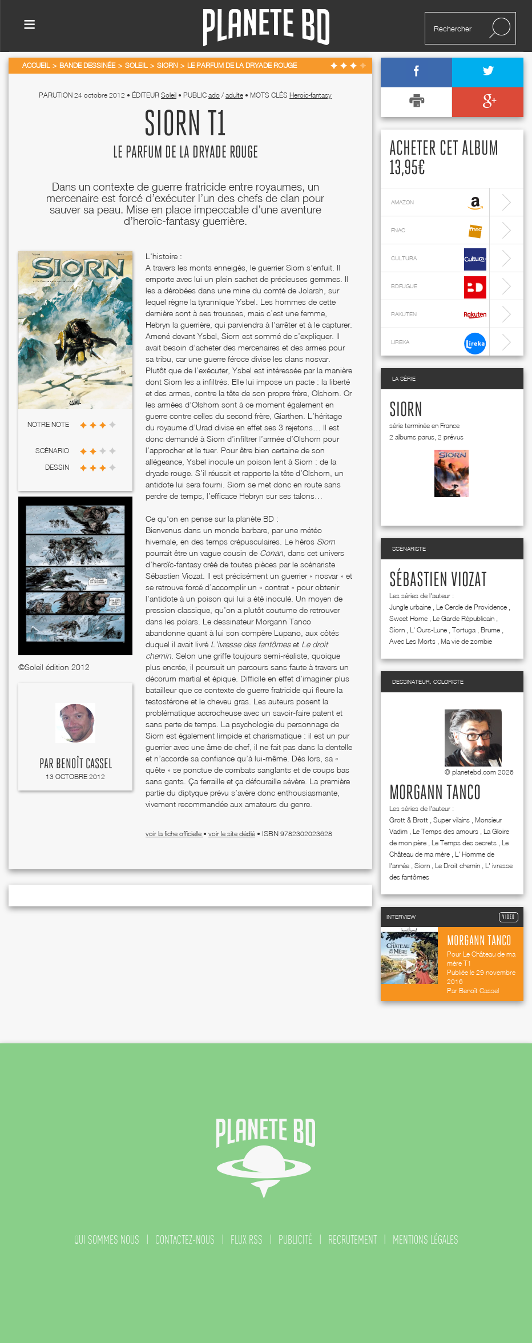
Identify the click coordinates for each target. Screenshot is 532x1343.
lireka (438, 343)
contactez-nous (185, 1239)
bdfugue (438, 287)
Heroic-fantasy (310, 95)
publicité (295, 1239)
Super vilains (451, 820)
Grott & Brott (408, 820)
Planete (266, 27)
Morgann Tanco (435, 793)
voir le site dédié (231, 833)
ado (214, 95)
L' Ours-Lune (428, 630)
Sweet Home (408, 618)
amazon (438, 203)
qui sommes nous (106, 1239)
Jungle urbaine (410, 607)
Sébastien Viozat (438, 580)
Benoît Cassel (84, 764)
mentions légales (425, 1239)
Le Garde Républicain (463, 618)
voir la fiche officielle (174, 833)
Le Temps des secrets (464, 842)
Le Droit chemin (457, 865)
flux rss (247, 1239)
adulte (234, 95)
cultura (438, 259)
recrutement (352, 1239)
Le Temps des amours (445, 831)
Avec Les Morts (412, 641)
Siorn (405, 410)
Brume (490, 630)
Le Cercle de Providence (471, 607)
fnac (438, 231)
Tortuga (463, 630)
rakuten (438, 315)
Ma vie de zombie (466, 641)
